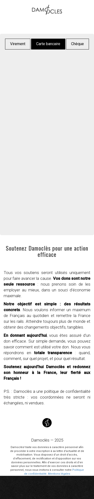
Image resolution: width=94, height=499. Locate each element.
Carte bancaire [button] (48, 44)
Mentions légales (59, 473)
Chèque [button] (77, 44)
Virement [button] (17, 44)
